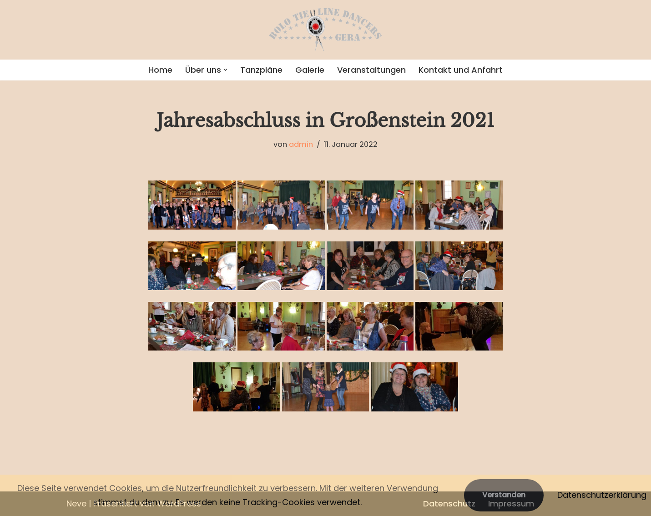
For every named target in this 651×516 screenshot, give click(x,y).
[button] (225, 70)
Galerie (309, 69)
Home (160, 69)
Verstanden (503, 495)
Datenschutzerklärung (601, 495)
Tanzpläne (261, 69)
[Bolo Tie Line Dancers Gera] (326, 29)
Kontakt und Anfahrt (461, 69)
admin (301, 144)
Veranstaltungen (371, 69)
